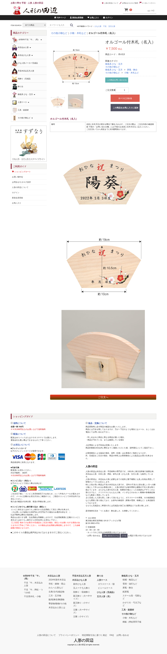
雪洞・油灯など (130, 584)
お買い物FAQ (17, 177)
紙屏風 (126, 591)
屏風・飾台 (132, 70)
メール (124, 536)
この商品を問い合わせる (117, 80)
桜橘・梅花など (130, 580)
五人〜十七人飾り (81, 588)
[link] (46, 542)
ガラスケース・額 (106, 584)
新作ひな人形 (79, 584)
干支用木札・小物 (32, 596)
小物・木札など (131, 73)
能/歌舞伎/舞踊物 (56, 599)
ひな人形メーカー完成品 (25, 63)
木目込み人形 (21, 47)
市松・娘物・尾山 (57, 584)
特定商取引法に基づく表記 (94, 635)
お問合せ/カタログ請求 (128, 3)
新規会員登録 (76, 18)
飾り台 (17, 87)
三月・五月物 (55, 596)
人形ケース (20, 102)
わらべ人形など (56, 588)
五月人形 (111, 26)
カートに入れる (125, 98)
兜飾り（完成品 (21, 79)
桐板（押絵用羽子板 (132, 622)
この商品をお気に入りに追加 (125, 108)
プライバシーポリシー (68, 635)
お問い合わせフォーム (111, 536)
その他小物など (112, 67)
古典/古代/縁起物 (56, 591)
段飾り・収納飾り (81, 592)
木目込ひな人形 (22, 55)
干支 (105, 26)
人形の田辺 (83, 640)
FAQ (112, 635)
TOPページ (60, 18)
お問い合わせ (122, 635)
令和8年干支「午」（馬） (27, 40)
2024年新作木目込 (57, 580)
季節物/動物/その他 (57, 603)
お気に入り (93, 18)
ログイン (108, 18)
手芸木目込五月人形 (23, 71)
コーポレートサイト (147, 3)
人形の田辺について (110, 3)
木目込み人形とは (57, 607)
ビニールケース (105, 588)
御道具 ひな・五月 (113, 64)
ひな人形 (98, 26)
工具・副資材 (20, 110)
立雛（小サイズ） (81, 616)
